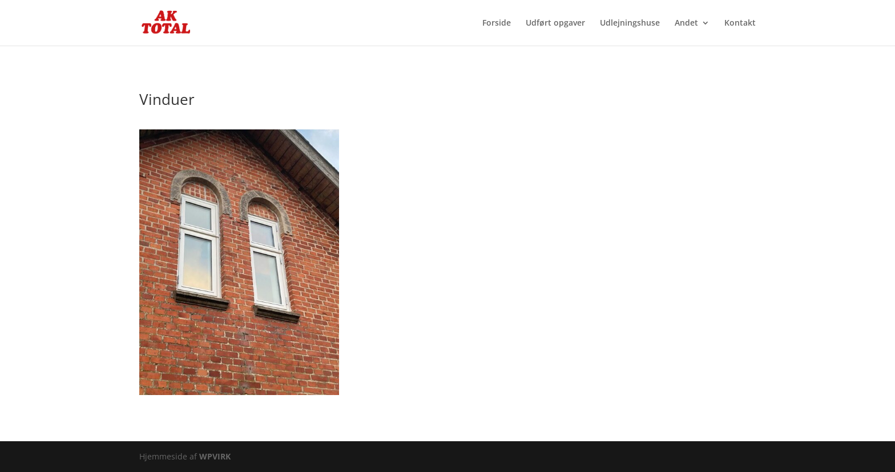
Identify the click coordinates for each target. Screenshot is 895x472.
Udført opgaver (555, 23)
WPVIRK (215, 456)
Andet (686, 23)
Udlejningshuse (630, 23)
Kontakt (740, 23)
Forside (496, 23)
